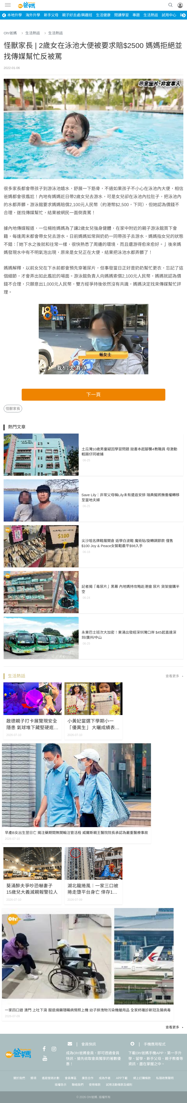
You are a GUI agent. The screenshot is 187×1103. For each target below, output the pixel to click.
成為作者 (105, 1078)
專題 (136, 15)
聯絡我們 (78, 1084)
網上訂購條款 (142, 1078)
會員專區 (70, 1078)
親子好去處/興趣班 (77, 15)
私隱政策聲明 (165, 1078)
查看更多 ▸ (174, 676)
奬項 (33, 1078)
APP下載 (122, 1078)
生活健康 (103, 15)
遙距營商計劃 (50, 1078)
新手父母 (51, 15)
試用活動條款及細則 (119, 1084)
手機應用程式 (155, 1044)
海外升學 (33, 15)
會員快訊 (88, 1044)
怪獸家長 (13, 408)
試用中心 (169, 15)
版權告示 (60, 1084)
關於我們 (19, 1078)
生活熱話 (150, 15)
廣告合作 (88, 1078)
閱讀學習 (121, 15)
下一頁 (93, 394)
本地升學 (14, 15)
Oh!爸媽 (10, 33)
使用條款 (95, 1084)
